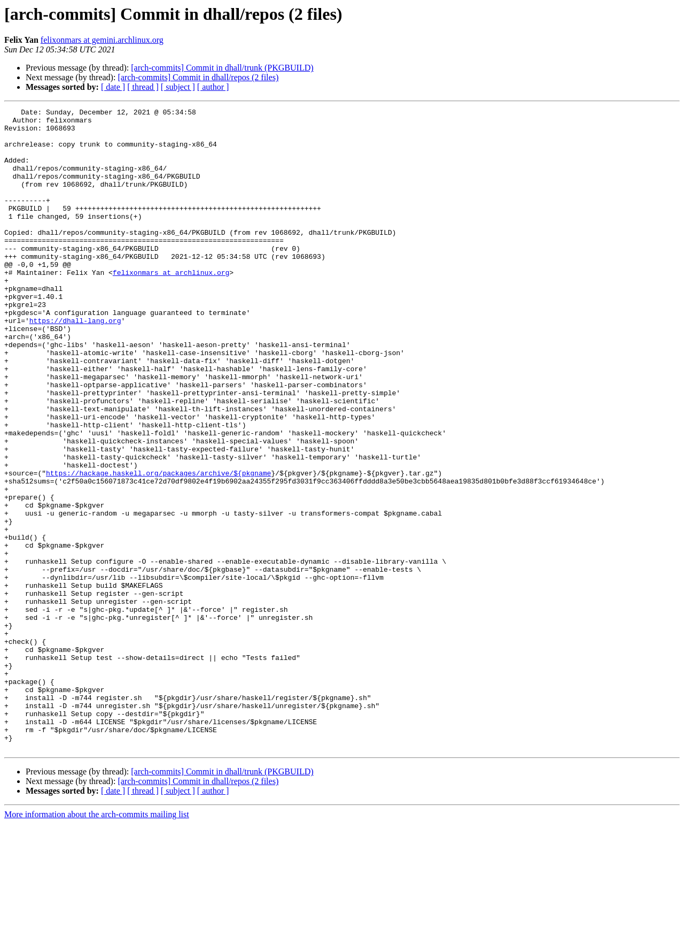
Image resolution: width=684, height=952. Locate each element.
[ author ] (213, 86)
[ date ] (113, 86)
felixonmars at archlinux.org (171, 306)
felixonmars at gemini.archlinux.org (102, 39)
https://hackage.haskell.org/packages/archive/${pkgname (158, 546)
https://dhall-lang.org (75, 363)
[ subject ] (178, 86)
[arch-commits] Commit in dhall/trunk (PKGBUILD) (222, 67)
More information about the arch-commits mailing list (96, 942)
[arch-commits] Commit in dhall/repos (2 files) (198, 77)
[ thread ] (143, 86)
